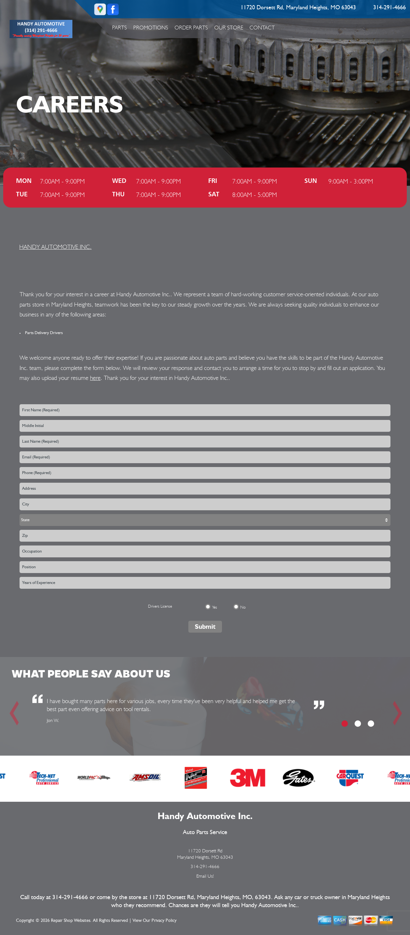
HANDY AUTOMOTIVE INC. (55, 246)
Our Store (228, 27)
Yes (214, 607)
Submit (205, 626)
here (95, 377)
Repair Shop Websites (70, 920)
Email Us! (205, 876)
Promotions (150, 27)
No (243, 607)
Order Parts (191, 27)
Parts (119, 27)
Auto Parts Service (205, 832)
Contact (262, 27)
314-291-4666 (389, 8)
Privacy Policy (164, 920)
